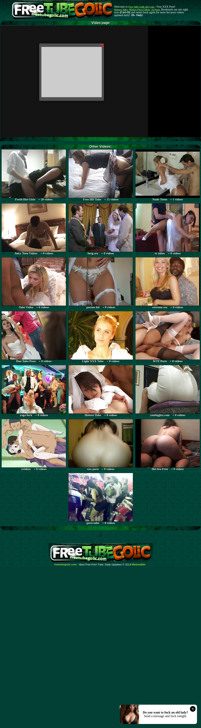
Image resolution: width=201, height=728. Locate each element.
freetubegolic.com (65, 564)
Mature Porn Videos (139, 9)
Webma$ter (139, 564)
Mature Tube (121, 9)
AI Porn (155, 9)
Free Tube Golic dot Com (141, 6)
